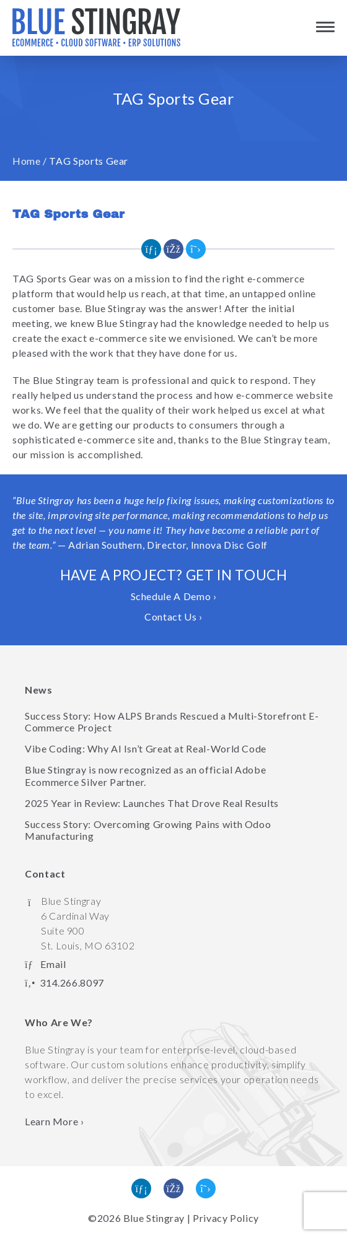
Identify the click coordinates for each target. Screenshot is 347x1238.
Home (26, 161)
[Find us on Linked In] (141, 1188)
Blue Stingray (154, 1218)
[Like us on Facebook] (173, 1188)
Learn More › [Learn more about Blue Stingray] (54, 1121)
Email (53, 964)
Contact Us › (173, 616)
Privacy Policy (226, 1218)
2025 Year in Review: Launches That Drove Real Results (152, 803)
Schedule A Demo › (174, 596)
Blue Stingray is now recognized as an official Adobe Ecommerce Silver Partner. (145, 775)
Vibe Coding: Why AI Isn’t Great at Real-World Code (145, 748)
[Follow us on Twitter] (206, 1188)
